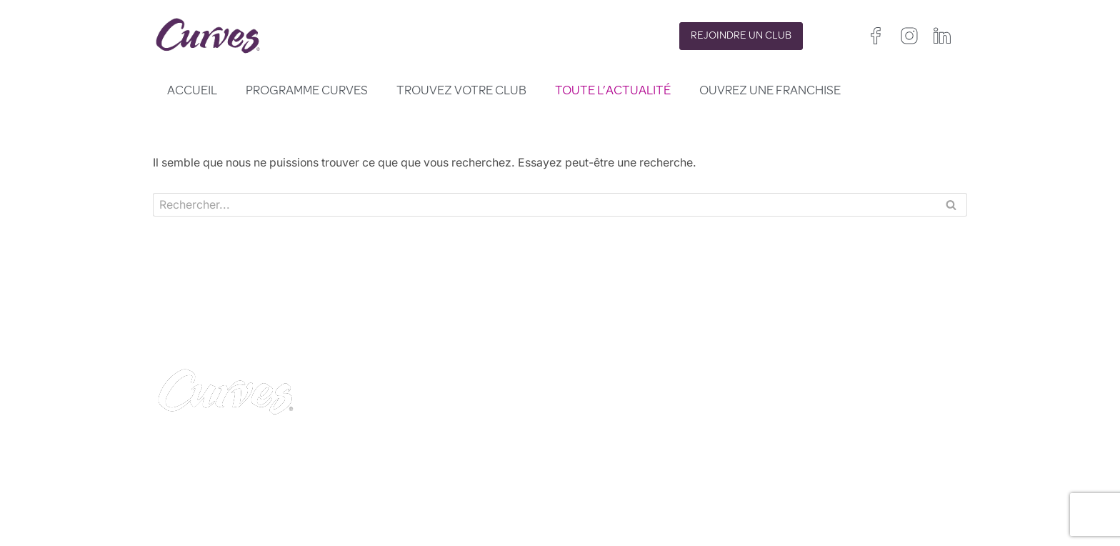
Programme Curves (307, 91)
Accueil (192, 91)
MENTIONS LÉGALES (413, 475)
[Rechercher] (544, 205)
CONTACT (383, 441)
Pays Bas (785, 502)
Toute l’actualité (613, 91)
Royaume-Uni (795, 468)
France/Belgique (922, 468)
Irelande (855, 468)
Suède (901, 485)
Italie (824, 485)
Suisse (861, 485)
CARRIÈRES (387, 458)
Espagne (783, 485)
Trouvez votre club (461, 91)
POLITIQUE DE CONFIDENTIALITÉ (651, 441)
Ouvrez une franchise (770, 91)
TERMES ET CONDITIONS (629, 458)
